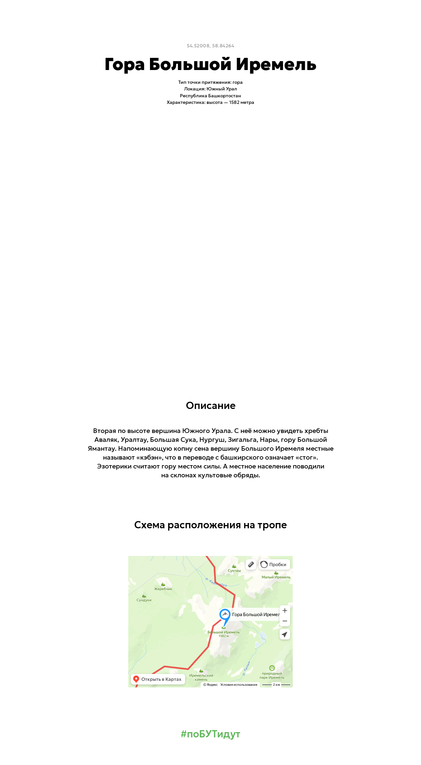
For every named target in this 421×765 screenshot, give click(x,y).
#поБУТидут (210, 734)
